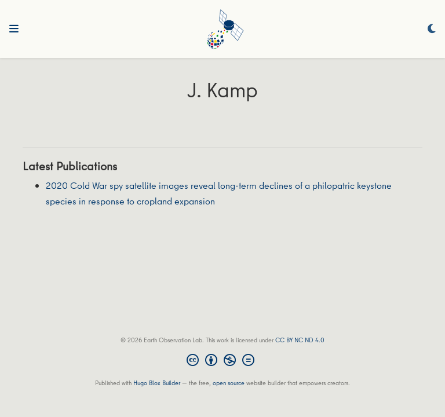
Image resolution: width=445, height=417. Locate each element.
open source (229, 382)
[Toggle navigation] (14, 28)
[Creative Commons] (223, 361)
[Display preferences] (432, 29)
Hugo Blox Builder (156, 382)
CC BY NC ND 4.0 (299, 339)
